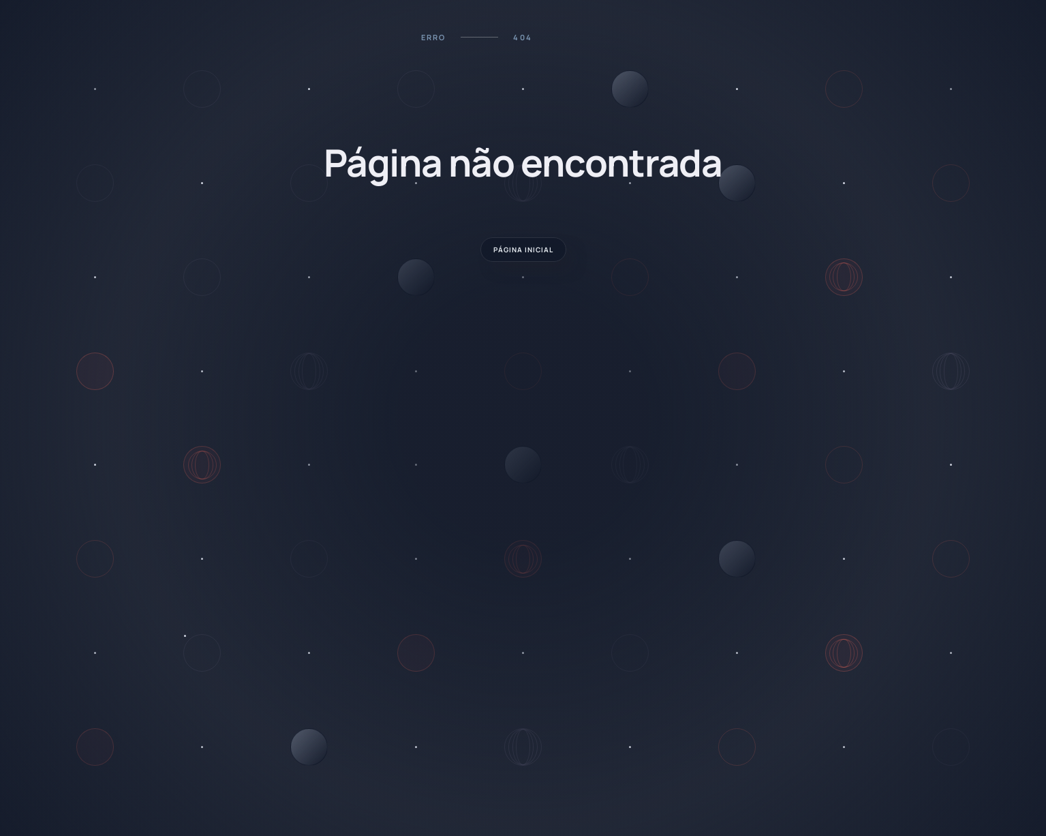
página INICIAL (523, 249)
